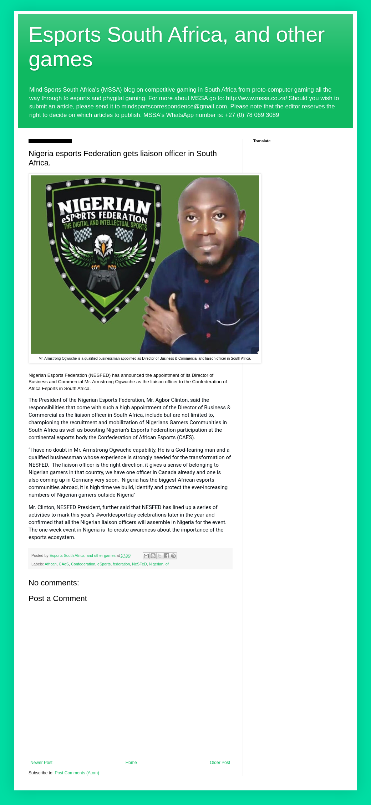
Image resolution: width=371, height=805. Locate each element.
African (51, 564)
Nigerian (156, 564)
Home (131, 762)
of (167, 564)
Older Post (220, 762)
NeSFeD (139, 564)
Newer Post (41, 762)
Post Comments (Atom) (77, 772)
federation (121, 564)
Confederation (83, 564)
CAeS (64, 564)
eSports (104, 564)
